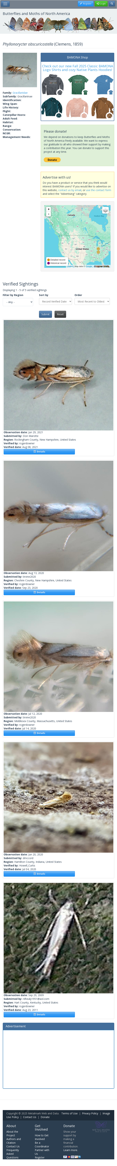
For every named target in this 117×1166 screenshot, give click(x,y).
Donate (45, 1117)
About (11, 1126)
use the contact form (98, 190)
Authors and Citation (13, 1140)
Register (39, 1157)
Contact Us (29, 1117)
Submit (45, 314)
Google (89, 266)
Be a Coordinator (42, 1144)
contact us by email (69, 190)
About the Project (12, 1133)
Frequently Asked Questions (12, 1153)
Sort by (43, 295)
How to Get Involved (42, 1137)
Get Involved (41, 1128)
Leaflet (70, 266)
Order (78, 295)
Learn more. (70, 1150)
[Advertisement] (58, 1059)
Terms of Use (69, 1113)
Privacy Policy (90, 1113)
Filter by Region (13, 295)
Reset (60, 314)
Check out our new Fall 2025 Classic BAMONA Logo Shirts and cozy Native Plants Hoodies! (77, 68)
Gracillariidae (20, 92)
